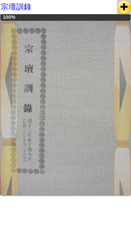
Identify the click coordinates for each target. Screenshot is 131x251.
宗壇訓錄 (16, 6)
